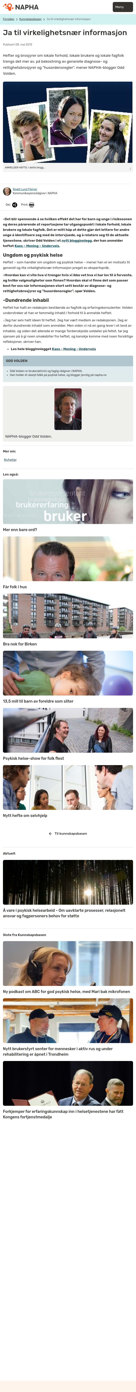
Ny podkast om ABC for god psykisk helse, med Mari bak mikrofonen (66, 991)
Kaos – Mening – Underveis (37, 246)
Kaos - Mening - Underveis (74, 349)
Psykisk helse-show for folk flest (33, 758)
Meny (122, 7)
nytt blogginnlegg (76, 240)
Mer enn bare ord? (20, 529)
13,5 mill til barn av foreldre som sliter (38, 701)
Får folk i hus (15, 587)
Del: (12, 205)
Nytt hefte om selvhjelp (25, 815)
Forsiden (8, 19)
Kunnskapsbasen (30, 19)
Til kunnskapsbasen (68, 833)
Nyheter (10, 460)
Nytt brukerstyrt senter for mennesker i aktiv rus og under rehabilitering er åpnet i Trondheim (58, 1051)
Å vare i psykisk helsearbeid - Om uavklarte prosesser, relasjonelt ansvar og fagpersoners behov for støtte (64, 913)
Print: (27, 204)
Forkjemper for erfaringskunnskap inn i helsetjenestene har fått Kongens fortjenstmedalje (63, 1114)
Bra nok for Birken (20, 644)
